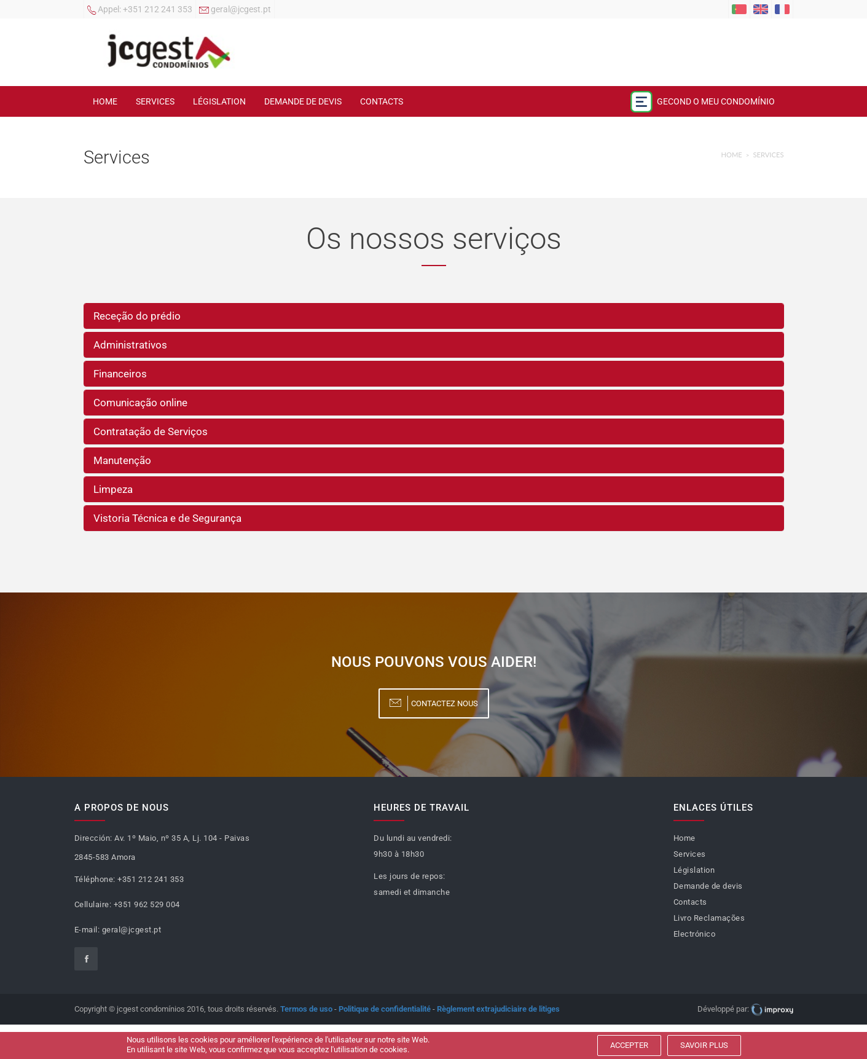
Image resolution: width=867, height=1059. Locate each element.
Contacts (381, 101)
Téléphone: (95, 879)
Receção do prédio (137, 316)
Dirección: (93, 838)
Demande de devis (303, 101)
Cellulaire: (93, 904)
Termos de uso (306, 1009)
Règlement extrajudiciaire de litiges (498, 1009)
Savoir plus (704, 1045)
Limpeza (113, 489)
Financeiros (120, 374)
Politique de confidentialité (385, 1009)
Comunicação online (140, 402)
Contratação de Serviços (150, 431)
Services (155, 101)
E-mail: (87, 929)
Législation (219, 101)
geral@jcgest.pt (235, 10)
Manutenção (122, 460)
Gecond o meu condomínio (702, 101)
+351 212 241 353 (139, 10)
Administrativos (130, 345)
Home (105, 101)
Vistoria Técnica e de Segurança (167, 518)
